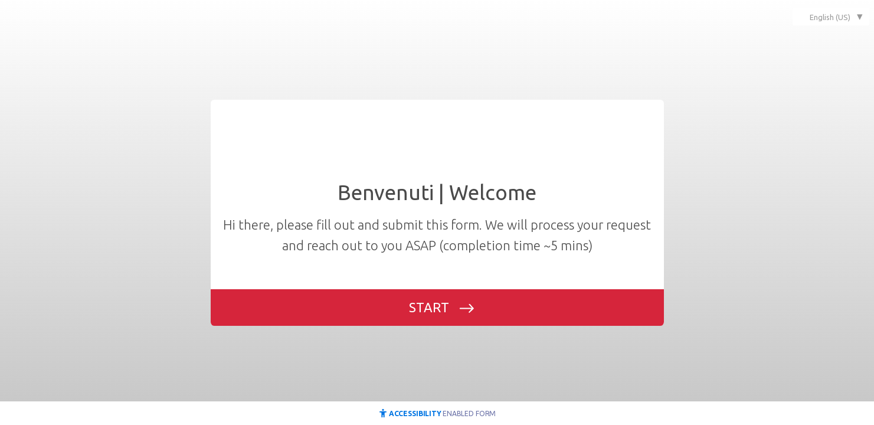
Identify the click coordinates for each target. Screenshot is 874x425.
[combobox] (831, 16)
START (429, 307)
